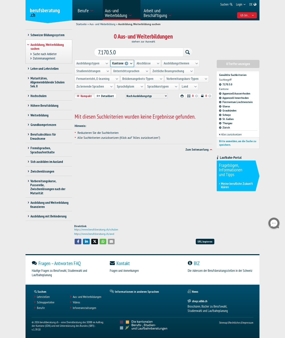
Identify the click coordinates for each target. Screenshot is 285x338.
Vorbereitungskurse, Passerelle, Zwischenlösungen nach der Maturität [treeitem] (47, 187)
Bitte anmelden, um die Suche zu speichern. (237, 142)
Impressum (247, 322)
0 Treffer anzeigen (238, 63)
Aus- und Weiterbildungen (87, 297)
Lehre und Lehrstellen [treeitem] (44, 68)
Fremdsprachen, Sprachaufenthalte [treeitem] (42, 150)
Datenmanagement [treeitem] (44, 58)
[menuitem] (89, 10)
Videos (76, 302)
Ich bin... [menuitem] (247, 15)
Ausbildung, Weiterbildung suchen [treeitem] (47, 46)
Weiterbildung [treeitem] (39, 115)
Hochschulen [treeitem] (38, 96)
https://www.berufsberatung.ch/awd (94, 234)
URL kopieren (205, 241)
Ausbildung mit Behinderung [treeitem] (48, 216)
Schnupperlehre (45, 302)
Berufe (41, 308)
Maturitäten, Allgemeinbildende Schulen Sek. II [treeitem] (47, 82)
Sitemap (223, 322)
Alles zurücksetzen (230, 134)
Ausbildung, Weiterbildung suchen (139, 24)
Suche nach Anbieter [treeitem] (45, 54)
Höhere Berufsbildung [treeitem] (44, 105)
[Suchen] (186, 52)
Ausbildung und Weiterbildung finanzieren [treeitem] (49, 204)
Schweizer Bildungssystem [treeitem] (47, 35)
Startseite (81, 24)
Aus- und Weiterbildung (102, 24)
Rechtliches (235, 322)
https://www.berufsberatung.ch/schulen (96, 229)
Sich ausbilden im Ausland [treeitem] (46, 162)
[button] (78, 241)
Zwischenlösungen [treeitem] (42, 171)
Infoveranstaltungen (84, 308)
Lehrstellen (43, 297)
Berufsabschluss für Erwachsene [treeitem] (43, 136)
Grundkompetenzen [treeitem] (43, 125)
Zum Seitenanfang (197, 149)
